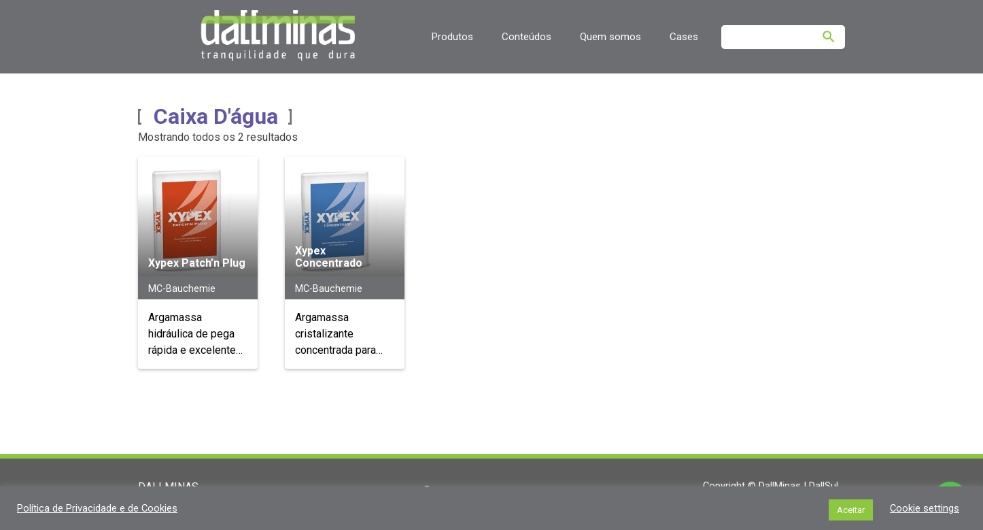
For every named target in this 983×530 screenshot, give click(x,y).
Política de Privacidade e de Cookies (97, 508)
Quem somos (610, 37)
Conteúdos (526, 37)
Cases (684, 37)
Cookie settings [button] (924, 508)
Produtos (452, 37)
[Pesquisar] (828, 37)
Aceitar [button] (851, 510)
